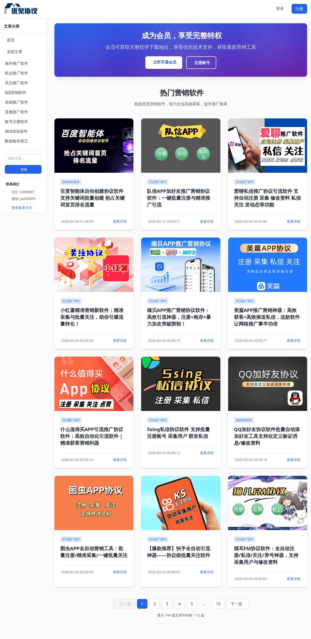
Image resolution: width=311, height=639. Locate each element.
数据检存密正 (16, 141)
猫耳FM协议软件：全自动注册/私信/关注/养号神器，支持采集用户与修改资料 (266, 555)
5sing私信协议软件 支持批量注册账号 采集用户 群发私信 (178, 432)
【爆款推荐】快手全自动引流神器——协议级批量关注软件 (178, 551)
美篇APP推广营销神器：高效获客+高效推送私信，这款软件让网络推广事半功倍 (267, 317)
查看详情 (120, 221)
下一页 (236, 603)
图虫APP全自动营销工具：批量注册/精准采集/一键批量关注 (94, 551)
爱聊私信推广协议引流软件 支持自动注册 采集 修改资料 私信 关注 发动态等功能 (267, 198)
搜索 (23, 169)
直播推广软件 (16, 112)
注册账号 (202, 62)
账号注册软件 (16, 121)
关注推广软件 (16, 82)
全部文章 (14, 51)
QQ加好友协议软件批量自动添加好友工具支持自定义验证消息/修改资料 (267, 436)
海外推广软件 (16, 63)
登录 (280, 8)
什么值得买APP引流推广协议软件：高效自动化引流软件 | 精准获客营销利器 (91, 436)
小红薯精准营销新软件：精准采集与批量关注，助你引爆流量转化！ (91, 317)
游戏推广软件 (16, 102)
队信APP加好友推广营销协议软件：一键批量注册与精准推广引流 (178, 198)
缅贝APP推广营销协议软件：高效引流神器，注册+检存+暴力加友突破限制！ (179, 317)
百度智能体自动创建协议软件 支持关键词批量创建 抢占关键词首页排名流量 (92, 198)
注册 (299, 8)
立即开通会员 (164, 62)
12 (218, 603)
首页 (11, 40)
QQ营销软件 (15, 92)
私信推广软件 (16, 73)
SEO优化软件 (16, 131)
